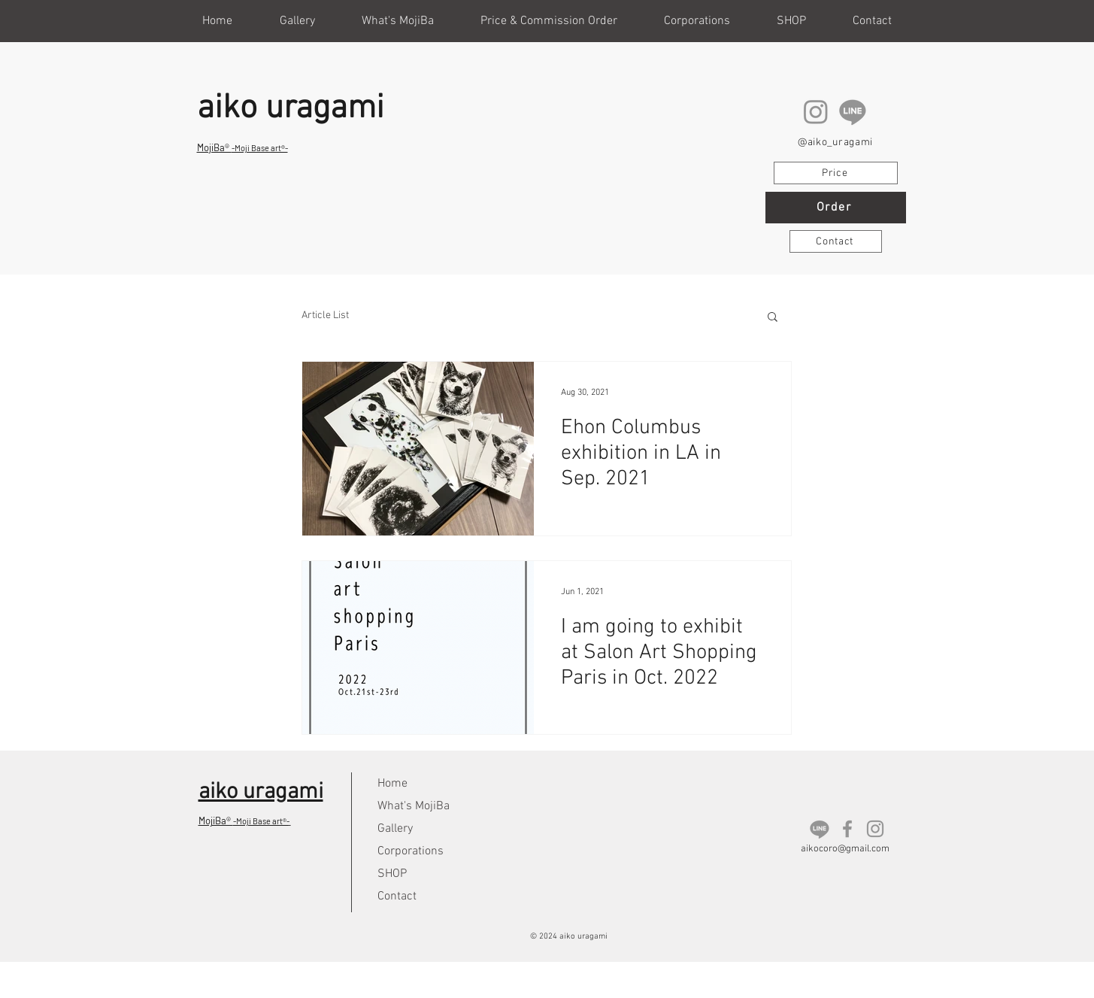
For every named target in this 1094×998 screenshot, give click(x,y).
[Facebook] (847, 829)
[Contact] (835, 241)
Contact (397, 896)
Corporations (410, 851)
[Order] (835, 207)
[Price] (836, 173)
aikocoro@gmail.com (845, 849)
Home (392, 783)
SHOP (392, 873)
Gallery (395, 828)
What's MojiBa (413, 806)
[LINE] (852, 111)
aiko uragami (290, 109)
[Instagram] (816, 111)
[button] (791, 21)
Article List (325, 315)
